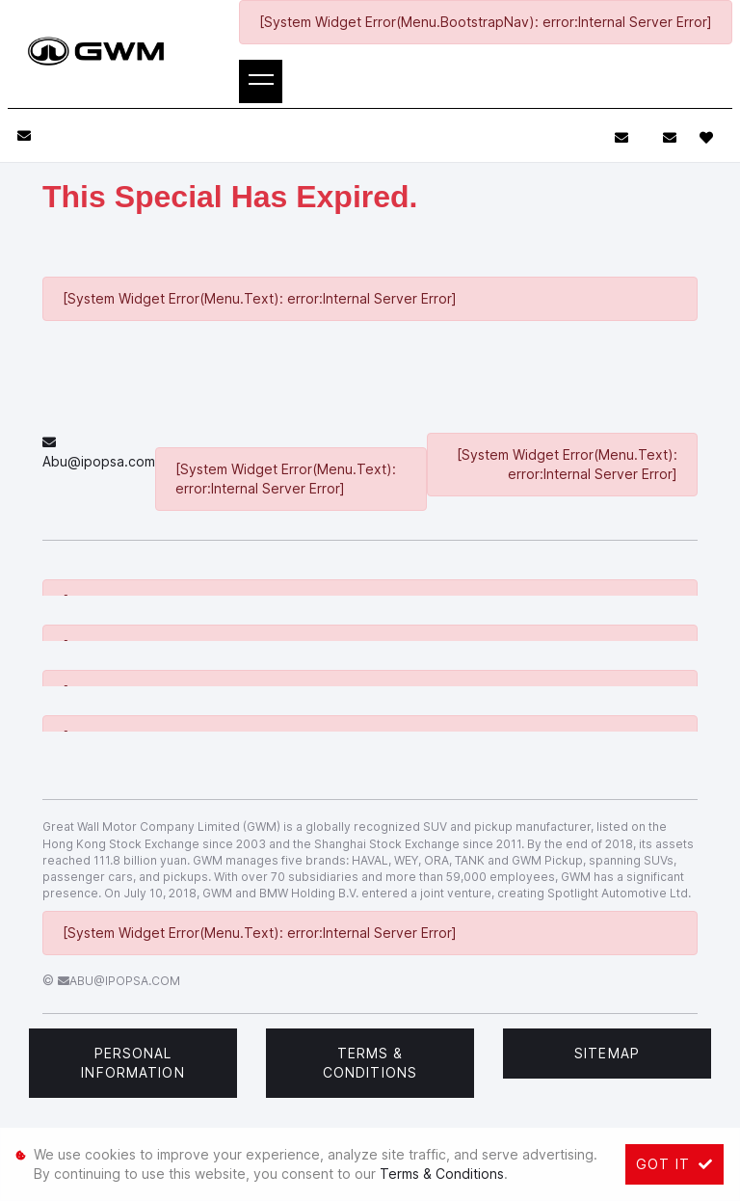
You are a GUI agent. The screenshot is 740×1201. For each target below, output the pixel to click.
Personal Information (132, 1063)
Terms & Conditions (370, 1063)
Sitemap (607, 1053)
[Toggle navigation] (260, 81)
